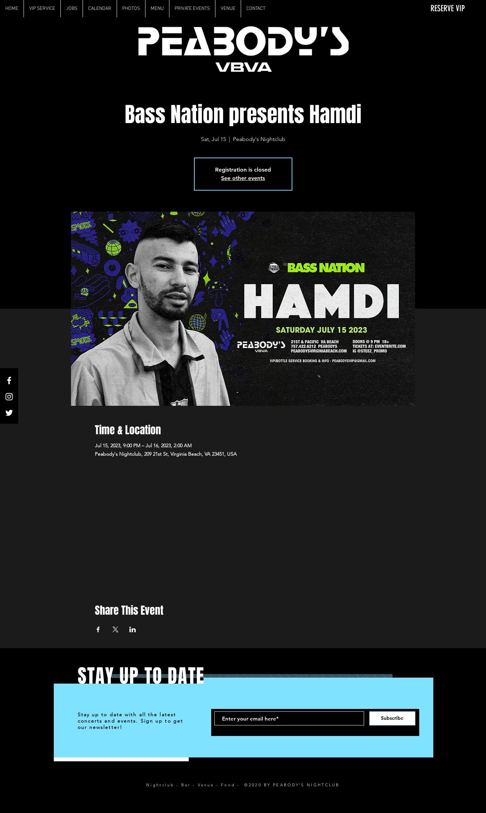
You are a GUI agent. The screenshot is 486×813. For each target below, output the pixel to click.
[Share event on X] (115, 629)
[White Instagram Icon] (9, 397)
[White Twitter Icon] (9, 413)
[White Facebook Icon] (9, 380)
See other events (243, 178)
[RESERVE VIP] (443, 8)
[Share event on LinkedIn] (132, 629)
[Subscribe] (392, 718)
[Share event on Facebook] (98, 629)
